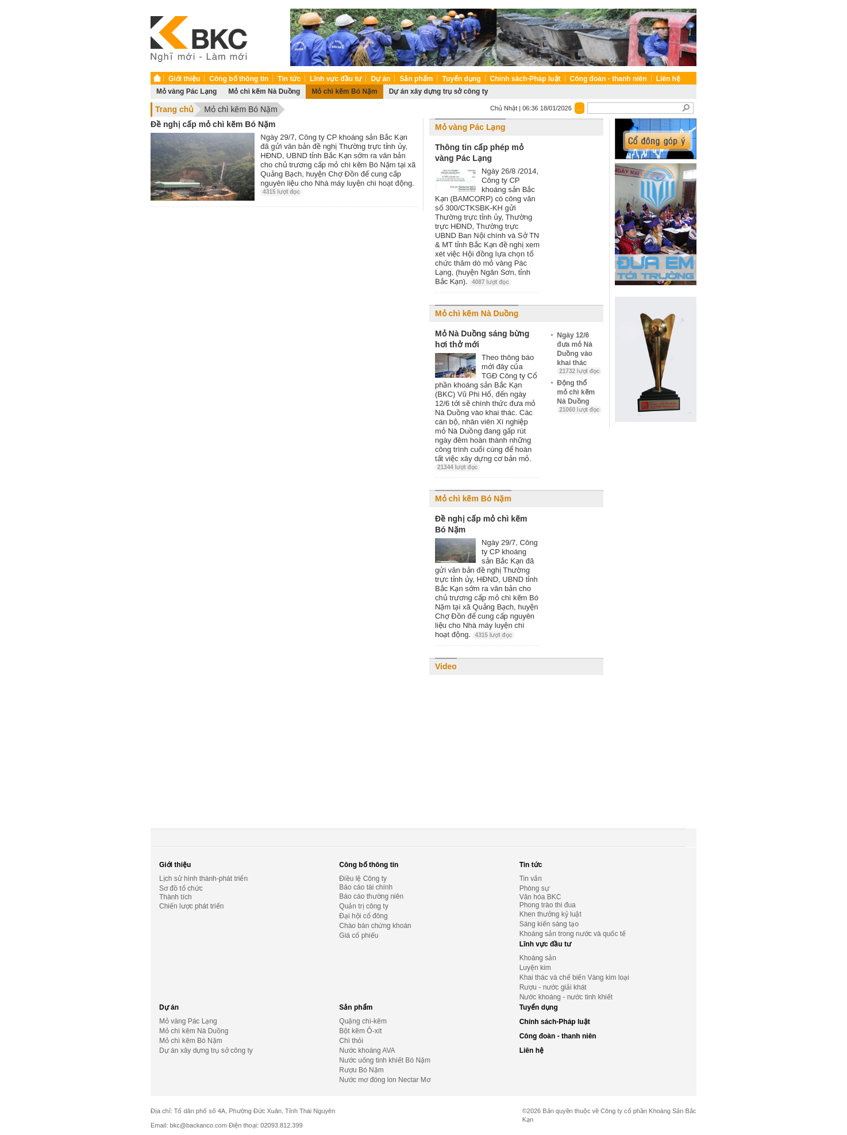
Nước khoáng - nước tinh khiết (566, 997)
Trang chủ (174, 109)
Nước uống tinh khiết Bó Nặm (384, 1060)
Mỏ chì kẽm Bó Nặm (344, 91)
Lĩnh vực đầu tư (335, 79)
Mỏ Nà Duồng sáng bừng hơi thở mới (482, 339)
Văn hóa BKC (540, 897)
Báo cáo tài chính (365, 887)
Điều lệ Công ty (363, 879)
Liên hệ (668, 79)
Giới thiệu (184, 79)
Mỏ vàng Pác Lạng (186, 91)
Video (446, 666)
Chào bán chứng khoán (375, 926)
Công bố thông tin (238, 79)
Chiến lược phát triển (191, 906)
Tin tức (289, 79)
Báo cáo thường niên (371, 896)
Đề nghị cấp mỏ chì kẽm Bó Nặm (213, 124)
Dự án (380, 79)
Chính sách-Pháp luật (525, 79)
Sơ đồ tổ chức (181, 888)
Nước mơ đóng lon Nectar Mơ (384, 1080)
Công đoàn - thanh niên (608, 79)
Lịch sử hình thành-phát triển (203, 879)
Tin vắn (530, 879)
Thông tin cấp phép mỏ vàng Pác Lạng (479, 153)
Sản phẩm (416, 79)
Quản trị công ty (363, 906)
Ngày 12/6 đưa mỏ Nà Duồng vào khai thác (579, 353)
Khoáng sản (537, 958)
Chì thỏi (351, 1041)
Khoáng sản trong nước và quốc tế (572, 934)
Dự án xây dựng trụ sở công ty (438, 91)
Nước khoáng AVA (367, 1050)
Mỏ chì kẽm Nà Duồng (264, 91)
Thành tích (175, 897)
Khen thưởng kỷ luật (550, 914)
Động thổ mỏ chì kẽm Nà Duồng (579, 396)
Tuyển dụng (461, 79)
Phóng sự (534, 888)
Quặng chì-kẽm (363, 1021)
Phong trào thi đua (547, 905)
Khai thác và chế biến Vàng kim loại (574, 977)
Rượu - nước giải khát (553, 987)
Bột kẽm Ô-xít (360, 1031)
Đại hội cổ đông (363, 916)
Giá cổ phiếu (358, 935)
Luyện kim (535, 968)
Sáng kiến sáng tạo (549, 924)
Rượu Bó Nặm (361, 1070)
